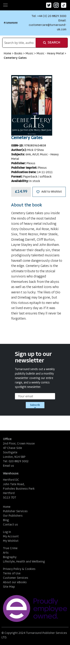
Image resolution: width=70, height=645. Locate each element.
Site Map (9, 586)
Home (8, 53)
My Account (11, 536)
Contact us (10, 524)
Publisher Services (15, 511)
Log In (7, 532)
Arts (6, 552)
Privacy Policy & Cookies (19, 569)
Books (18, 53)
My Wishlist (10, 541)
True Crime (10, 548)
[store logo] (11, 23)
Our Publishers (13, 515)
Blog (6, 520)
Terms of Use (12, 573)
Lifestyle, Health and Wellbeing (24, 561)
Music (30, 53)
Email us (8, 465)
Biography (9, 557)
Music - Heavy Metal (51, 53)
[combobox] (19, 43)
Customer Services (15, 578)
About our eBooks (15, 582)
